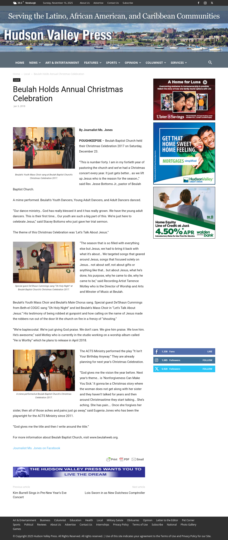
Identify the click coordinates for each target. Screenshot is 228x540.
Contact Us (113, 2)
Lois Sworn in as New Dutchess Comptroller (115, 493)
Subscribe (128, 2)
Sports (113, 63)
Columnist (156, 63)
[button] (210, 63)
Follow (207, 360)
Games (17, 529)
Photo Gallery (188, 524)
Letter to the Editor (167, 520)
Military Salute (115, 520)
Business (45, 520)
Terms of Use (140, 524)
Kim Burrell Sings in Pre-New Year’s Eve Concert (40, 495)
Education (75, 520)
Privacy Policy (121, 524)
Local (27, 74)
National (172, 524)
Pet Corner (188, 520)
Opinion (133, 63)
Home (19, 63)
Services (179, 63)
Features (93, 63)
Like (209, 351)
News (35, 63)
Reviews (41, 524)
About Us (85, 2)
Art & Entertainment (62, 63)
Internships (102, 524)
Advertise (98, 2)
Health (89, 520)
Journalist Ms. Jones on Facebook (36, 448)
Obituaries (133, 520)
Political (28, 524)
